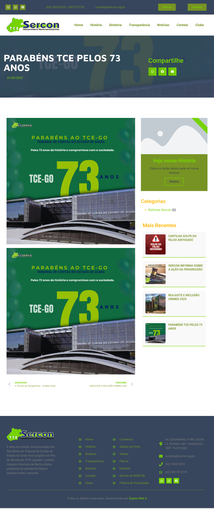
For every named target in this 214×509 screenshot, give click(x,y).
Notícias (163, 25)
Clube (200, 25)
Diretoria (115, 25)
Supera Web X (138, 498)
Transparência (139, 25)
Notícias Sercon (159, 210)
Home (78, 25)
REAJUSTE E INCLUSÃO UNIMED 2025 (183, 297)
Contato (182, 25)
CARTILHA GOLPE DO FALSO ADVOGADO (182, 238)
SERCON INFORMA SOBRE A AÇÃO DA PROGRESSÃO (185, 267)
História (96, 25)
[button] (152, 71)
